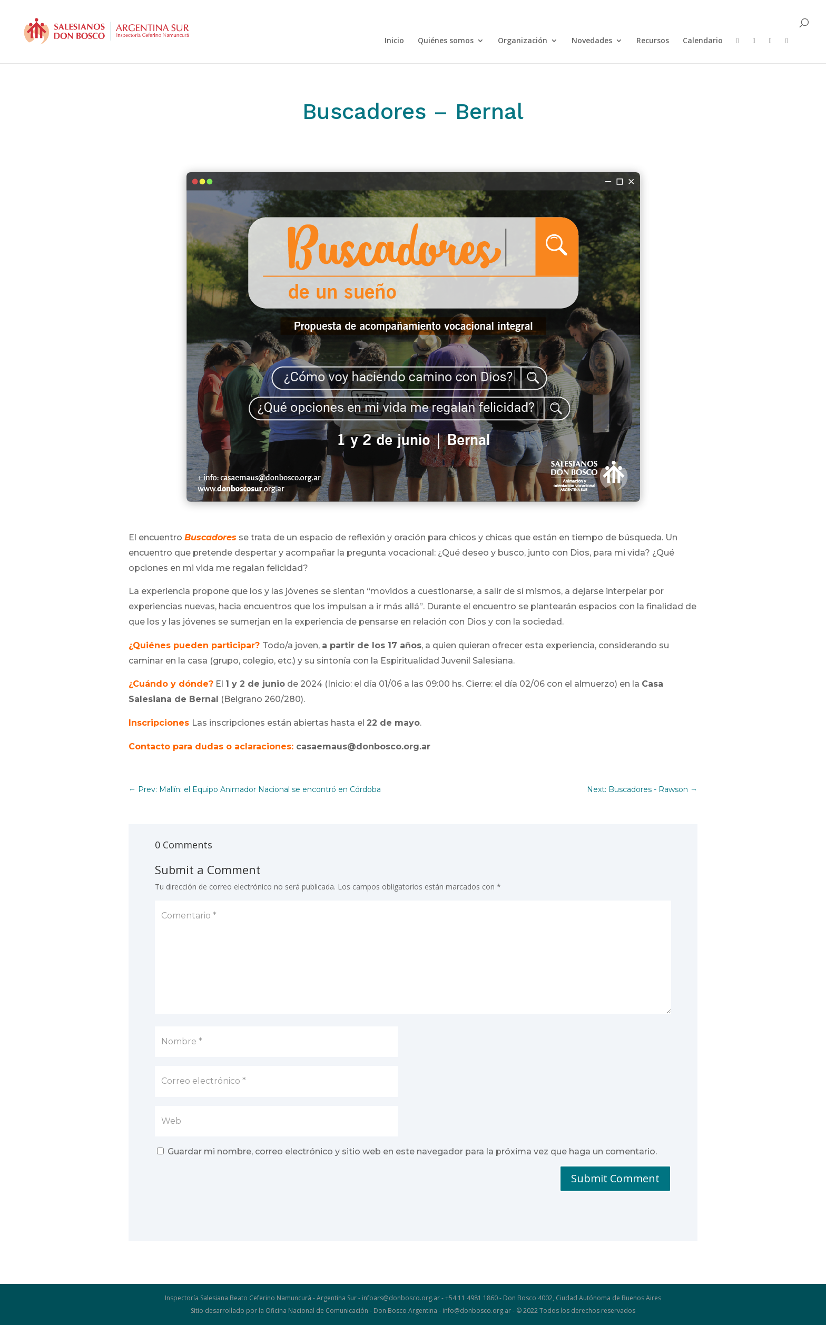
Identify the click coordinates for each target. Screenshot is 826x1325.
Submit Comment (615, 1178)
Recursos (652, 41)
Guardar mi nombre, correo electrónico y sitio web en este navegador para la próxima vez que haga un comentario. (412, 1151)
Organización (522, 41)
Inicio (394, 41)
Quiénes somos (446, 41)
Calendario (703, 41)
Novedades (592, 41)
